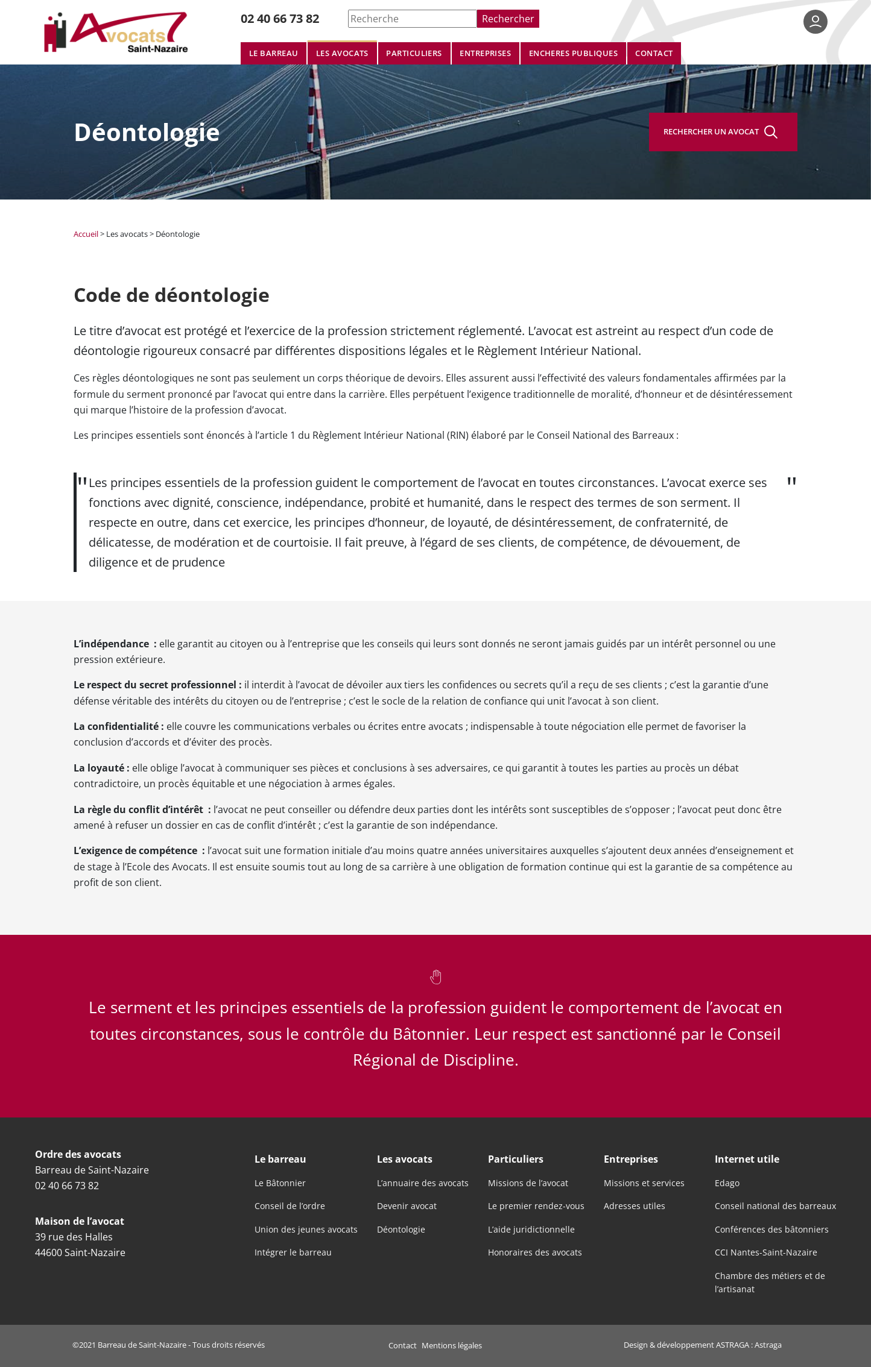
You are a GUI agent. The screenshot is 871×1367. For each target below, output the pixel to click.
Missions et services (644, 1183)
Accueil (86, 234)
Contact (654, 53)
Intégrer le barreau (293, 1252)
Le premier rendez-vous (536, 1206)
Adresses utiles (634, 1206)
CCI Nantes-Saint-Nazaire (766, 1252)
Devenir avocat (407, 1206)
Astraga (768, 1345)
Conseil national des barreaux (775, 1206)
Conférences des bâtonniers (772, 1229)
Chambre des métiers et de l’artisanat (770, 1283)
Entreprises (485, 53)
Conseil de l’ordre (290, 1206)
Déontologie (401, 1229)
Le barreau (274, 53)
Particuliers (414, 53)
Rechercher (508, 18)
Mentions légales (452, 1345)
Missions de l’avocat (528, 1183)
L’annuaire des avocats (423, 1183)
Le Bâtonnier (280, 1183)
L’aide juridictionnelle (531, 1229)
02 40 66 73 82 (280, 18)
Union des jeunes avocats (306, 1229)
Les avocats (342, 53)
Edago (727, 1183)
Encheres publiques (573, 53)
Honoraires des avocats (535, 1252)
